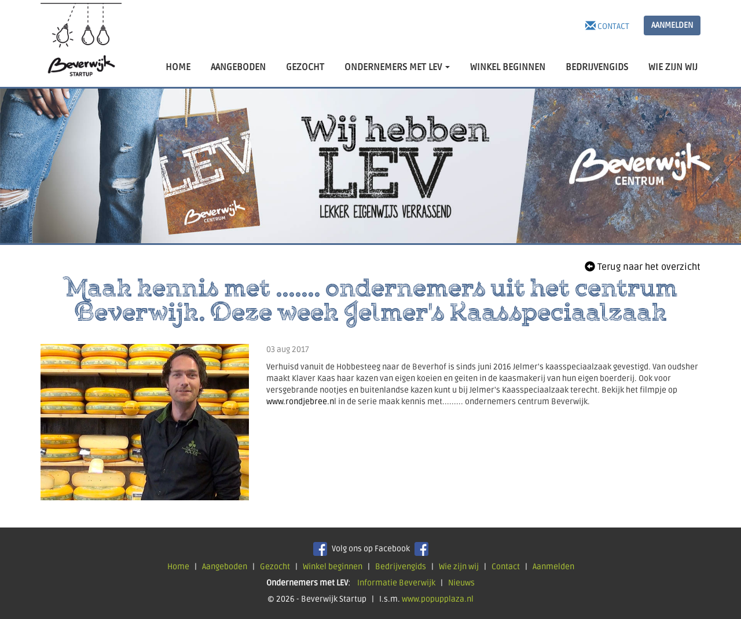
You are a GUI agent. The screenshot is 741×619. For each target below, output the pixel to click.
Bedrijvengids (400, 567)
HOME (178, 67)
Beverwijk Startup (81, 43)
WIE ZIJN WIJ (673, 67)
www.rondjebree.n (300, 401)
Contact (607, 25)
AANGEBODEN (238, 67)
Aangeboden (224, 567)
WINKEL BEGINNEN (507, 67)
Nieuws (461, 583)
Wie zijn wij (459, 567)
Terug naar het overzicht (642, 267)
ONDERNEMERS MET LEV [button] (397, 67)
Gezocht (275, 567)
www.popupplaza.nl (438, 599)
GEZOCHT (305, 67)
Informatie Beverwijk (396, 583)
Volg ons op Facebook (370, 549)
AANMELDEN (672, 25)
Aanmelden (553, 567)
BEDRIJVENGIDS (597, 67)
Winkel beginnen (332, 567)
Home (178, 567)
